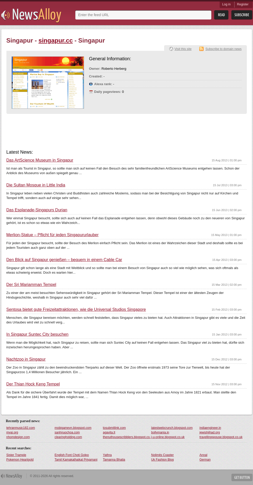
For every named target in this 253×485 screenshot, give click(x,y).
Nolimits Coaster (162, 455)
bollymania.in (160, 432)
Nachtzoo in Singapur (26, 359)
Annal (204, 455)
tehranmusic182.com (20, 428)
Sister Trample (16, 455)
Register (243, 4)
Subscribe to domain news (223, 49)
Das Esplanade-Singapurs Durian (36, 210)
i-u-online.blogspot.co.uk (168, 437)
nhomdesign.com (18, 437)
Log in (226, 4)
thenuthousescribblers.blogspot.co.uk (127, 437)
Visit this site (182, 49)
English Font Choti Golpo (72, 455)
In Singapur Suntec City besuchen (37, 334)
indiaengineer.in (210, 428)
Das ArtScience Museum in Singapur (39, 160)
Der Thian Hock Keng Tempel (33, 384)
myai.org (12, 432)
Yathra (107, 455)
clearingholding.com (68, 437)
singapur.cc (56, 40)
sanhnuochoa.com (67, 432)
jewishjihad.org (210, 432)
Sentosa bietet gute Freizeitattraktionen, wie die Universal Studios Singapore (76, 310)
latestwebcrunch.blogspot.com (172, 428)
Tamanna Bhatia (114, 459)
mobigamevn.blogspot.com (73, 428)
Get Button (241, 477)
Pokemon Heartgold (20, 459)
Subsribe (241, 15)
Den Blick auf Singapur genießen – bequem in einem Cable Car (64, 260)
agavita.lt (109, 432)
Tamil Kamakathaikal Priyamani (76, 459)
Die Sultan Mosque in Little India (35, 185)
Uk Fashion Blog (162, 459)
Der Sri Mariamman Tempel (31, 285)
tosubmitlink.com (114, 428)
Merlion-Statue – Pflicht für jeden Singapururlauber (52, 235)
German (205, 459)
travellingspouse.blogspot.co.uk (221, 437)
